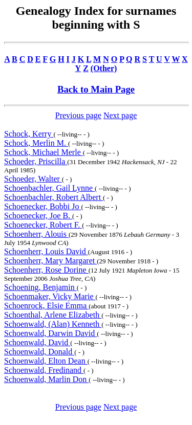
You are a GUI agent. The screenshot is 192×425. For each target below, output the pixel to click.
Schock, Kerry (28, 133)
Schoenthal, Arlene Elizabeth (52, 314)
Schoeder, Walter (33, 178)
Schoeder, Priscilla (35, 161)
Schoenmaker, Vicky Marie (50, 296)
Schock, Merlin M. (36, 143)
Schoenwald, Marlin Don (46, 379)
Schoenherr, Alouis (36, 234)
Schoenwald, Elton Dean (46, 360)
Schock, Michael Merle (43, 152)
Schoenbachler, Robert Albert (53, 197)
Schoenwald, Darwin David (50, 333)
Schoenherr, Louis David (46, 251)
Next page (120, 115)
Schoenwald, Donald (39, 351)
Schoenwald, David (37, 342)
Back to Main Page (96, 89)
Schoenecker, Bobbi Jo (42, 206)
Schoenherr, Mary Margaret (50, 260)
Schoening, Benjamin (40, 287)
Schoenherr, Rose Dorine (46, 269)
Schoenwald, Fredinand (43, 370)
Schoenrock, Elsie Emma (46, 305)
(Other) (104, 68)
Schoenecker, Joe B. (38, 215)
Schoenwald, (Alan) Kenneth (52, 324)
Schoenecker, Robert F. (43, 224)
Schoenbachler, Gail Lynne (49, 188)
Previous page (78, 115)
